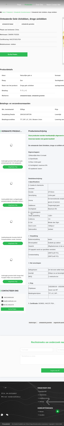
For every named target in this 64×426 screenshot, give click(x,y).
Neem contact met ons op (53, 5)
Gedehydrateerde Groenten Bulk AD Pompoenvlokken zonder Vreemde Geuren (11, 239)
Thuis (19, 5)
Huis (3, 12)
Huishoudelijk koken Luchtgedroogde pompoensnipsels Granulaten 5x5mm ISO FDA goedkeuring (12, 201)
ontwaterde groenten (45, 322)
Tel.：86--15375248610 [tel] (8, 393)
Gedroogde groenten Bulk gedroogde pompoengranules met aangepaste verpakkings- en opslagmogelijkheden (12, 163)
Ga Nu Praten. (14, 54)
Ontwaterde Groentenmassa (22, 12)
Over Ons (39, 5)
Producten (28, 5)
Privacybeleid (6, 424)
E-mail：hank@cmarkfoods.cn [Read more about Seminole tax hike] (10, 397)
